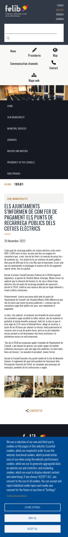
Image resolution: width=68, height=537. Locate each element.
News (13, 51)
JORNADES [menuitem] (12, 140)
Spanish (60, 14)
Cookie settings (32, 507)
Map (55, 55)
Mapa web (34, 80)
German (60, 19)
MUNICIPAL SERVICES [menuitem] (16, 128)
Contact (53, 68)
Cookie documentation (17, 496)
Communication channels (24, 64)
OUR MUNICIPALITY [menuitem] (16, 117)
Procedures (34, 55)
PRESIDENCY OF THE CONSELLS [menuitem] (21, 162)
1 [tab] (34, 95)
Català (60, 5)
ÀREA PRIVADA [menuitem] (13, 173)
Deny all (32, 518)
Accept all (32, 528)
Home (8, 184)
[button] (18, 386)
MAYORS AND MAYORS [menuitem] (17, 151)
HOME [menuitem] (10, 106)
